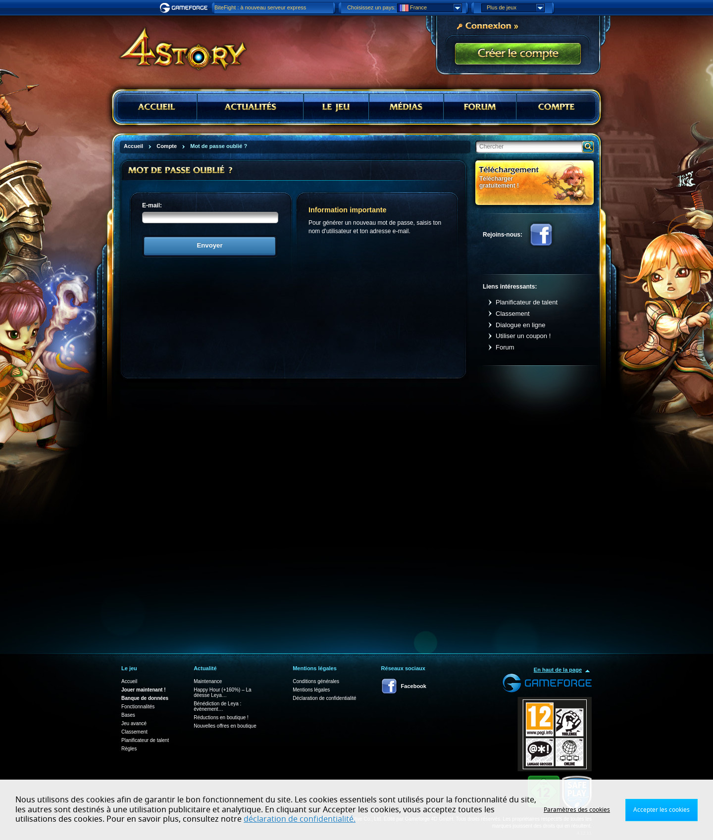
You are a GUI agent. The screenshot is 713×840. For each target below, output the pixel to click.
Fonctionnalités (137, 706)
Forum (505, 347)
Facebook (541, 234)
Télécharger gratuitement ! (499, 182)
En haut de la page (558, 670)
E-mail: (152, 205)
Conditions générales (316, 681)
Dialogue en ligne (520, 325)
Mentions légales (311, 689)
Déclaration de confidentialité (324, 698)
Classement (513, 313)
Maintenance (208, 681)
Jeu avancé (134, 723)
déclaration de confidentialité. (300, 819)
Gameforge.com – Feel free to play (185, 8)
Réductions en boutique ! (221, 717)
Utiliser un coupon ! (523, 336)
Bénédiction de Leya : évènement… (217, 706)
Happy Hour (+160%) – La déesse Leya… (222, 692)
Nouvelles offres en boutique (225, 726)
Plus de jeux (515, 8)
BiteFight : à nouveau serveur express (260, 7)
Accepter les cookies (661, 809)
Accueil (129, 681)
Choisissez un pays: (371, 7)
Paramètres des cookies (577, 809)
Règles (129, 748)
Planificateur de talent (527, 302)
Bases (128, 715)
